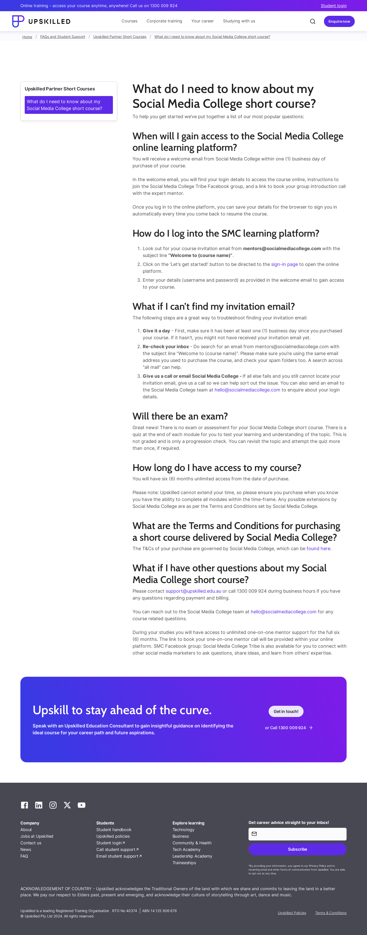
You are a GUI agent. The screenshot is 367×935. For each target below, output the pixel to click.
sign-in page (284, 264)
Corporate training (164, 20)
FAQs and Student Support (62, 36)
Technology (183, 829)
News (25, 849)
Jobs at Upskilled (36, 836)
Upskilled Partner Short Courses (119, 36)
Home (27, 37)
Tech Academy (187, 849)
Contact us (30, 842)
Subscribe (297, 849)
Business (181, 836)
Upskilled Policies (292, 913)
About (26, 829)
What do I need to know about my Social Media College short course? (212, 36)
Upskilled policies (112, 836)
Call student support (115, 849)
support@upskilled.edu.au (193, 591)
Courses (129, 20)
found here (317, 548)
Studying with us (239, 20)
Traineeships (184, 862)
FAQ (24, 856)
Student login (334, 5)
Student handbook (113, 829)
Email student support (117, 856)
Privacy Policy (317, 865)
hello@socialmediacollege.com (247, 389)
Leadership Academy (192, 856)
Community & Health (192, 842)
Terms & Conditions (331, 913)
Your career (202, 20)
